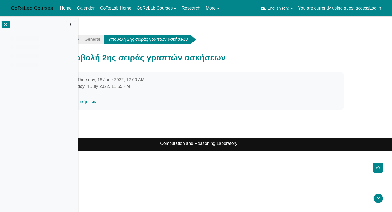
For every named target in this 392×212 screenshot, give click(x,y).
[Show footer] (378, 198)
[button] (277, 8)
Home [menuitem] (66, 8)
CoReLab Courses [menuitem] (155, 8)
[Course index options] (70, 24)
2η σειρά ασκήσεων (113, 101)
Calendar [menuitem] (86, 8)
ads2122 (98, 39)
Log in (375, 8)
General (128, 39)
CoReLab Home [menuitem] (115, 8)
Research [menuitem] (191, 8)
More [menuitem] (211, 8)
